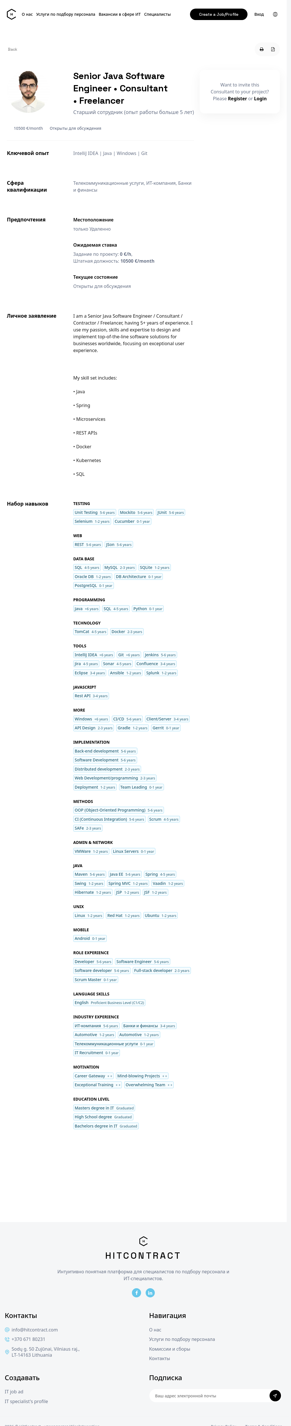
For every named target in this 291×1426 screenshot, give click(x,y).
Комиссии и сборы (169, 1349)
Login (260, 98)
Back (12, 49)
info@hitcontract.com (31, 1330)
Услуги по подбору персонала (65, 14)
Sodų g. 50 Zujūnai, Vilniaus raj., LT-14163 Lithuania (42, 1352)
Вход (259, 14)
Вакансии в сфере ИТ (120, 14)
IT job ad (14, 1392)
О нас (27, 14)
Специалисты (157, 14)
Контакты (159, 1359)
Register (237, 98)
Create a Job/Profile (218, 14)
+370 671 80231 (25, 1339)
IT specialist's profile (26, 1401)
